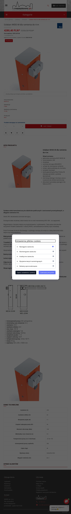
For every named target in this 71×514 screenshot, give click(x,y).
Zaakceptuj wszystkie (47, 272)
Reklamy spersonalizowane (28, 266)
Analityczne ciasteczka (26, 256)
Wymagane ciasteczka (26, 247)
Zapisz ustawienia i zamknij (26, 272)
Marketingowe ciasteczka (27, 252)
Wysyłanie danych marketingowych (30, 261)
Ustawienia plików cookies (28, 241)
